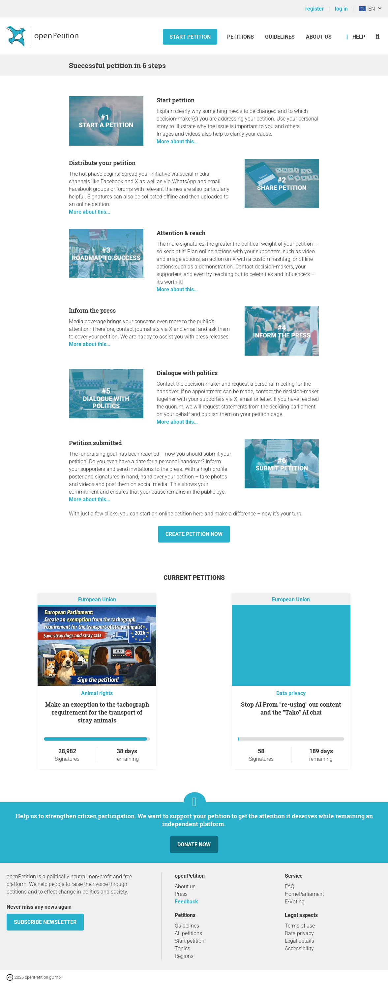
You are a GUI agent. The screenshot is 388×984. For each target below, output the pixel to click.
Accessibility (299, 948)
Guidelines (280, 37)
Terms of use (300, 926)
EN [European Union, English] (367, 9)
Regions (184, 956)
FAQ (289, 886)
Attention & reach (181, 233)
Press (181, 894)
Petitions (241, 37)
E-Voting (295, 901)
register (314, 9)
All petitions (188, 933)
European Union (97, 599)
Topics (182, 948)
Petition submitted (95, 443)
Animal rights (97, 693)
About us (319, 37)
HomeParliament (304, 894)
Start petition (190, 37)
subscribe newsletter (45, 922)
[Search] (377, 36)
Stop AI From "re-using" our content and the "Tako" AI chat (291, 708)
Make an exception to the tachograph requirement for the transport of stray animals (97, 712)
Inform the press (92, 310)
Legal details (299, 941)
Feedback (186, 901)
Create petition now (194, 534)
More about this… (177, 141)
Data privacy (291, 693)
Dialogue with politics (187, 373)
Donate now (194, 844)
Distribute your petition (102, 163)
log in (341, 9)
